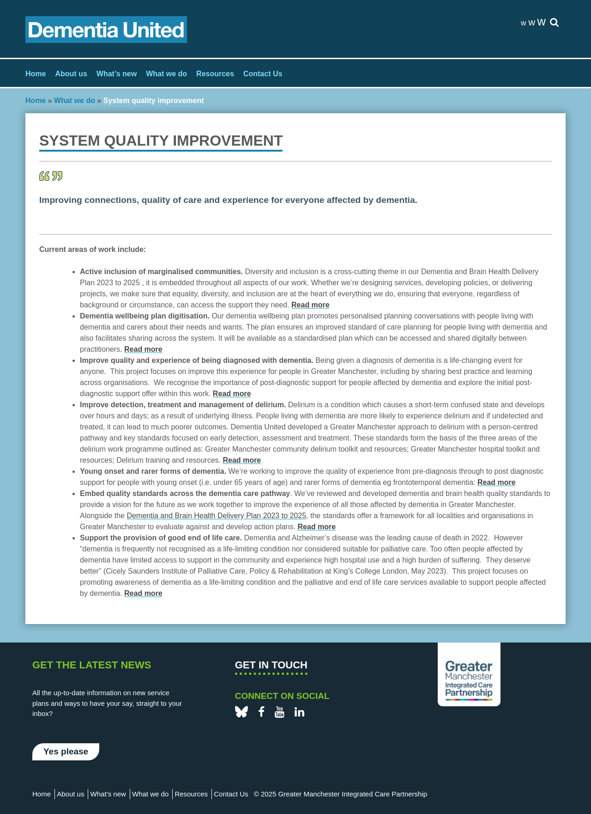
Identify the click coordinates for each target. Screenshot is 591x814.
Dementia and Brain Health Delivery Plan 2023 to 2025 (216, 516)
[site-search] (554, 23)
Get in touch (271, 665)
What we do (166, 74)
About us (71, 74)
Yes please (65, 751)
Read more (143, 593)
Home (35, 74)
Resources (215, 74)
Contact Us (262, 74)
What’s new (116, 74)
